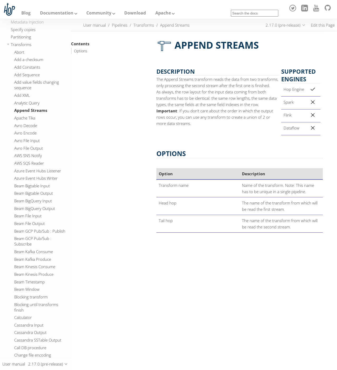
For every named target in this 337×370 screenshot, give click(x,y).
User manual (94, 25)
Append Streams (30, 110)
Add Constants (27, 67)
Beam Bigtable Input (32, 186)
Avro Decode (25, 125)
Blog (26, 13)
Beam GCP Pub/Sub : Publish (39, 231)
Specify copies (23, 29)
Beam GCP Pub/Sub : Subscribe (32, 241)
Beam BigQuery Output (34, 208)
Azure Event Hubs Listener (37, 171)
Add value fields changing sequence (36, 85)
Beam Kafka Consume (33, 251)
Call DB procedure (30, 348)
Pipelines (119, 25)
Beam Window (26, 289)
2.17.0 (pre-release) (283, 25)
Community (98, 13)
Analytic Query (26, 103)
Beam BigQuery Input (33, 201)
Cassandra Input (28, 325)
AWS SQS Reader (29, 163)
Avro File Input (27, 140)
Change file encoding (32, 355)
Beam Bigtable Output (33, 193)
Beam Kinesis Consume (34, 266)
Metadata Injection (27, 22)
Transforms (21, 44)
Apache (163, 13)
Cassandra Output (30, 332)
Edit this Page (323, 25)
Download (135, 13)
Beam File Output (29, 223)
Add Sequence (27, 75)
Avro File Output (28, 148)
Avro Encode (25, 133)
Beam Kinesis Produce (33, 274)
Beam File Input (28, 216)
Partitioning (21, 37)
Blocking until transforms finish (36, 307)
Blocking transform (31, 297)
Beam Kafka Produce (32, 259)
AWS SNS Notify (28, 155)
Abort (19, 52)
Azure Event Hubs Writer (36, 178)
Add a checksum (28, 59)
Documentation (56, 13)
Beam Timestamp (29, 282)
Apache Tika (24, 118)
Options (80, 51)
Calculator (23, 317)
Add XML (22, 95)
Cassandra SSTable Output (37, 340)
